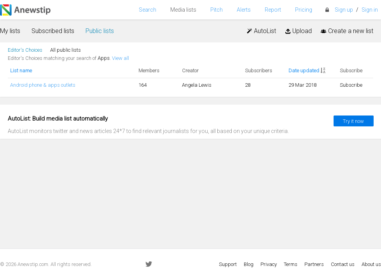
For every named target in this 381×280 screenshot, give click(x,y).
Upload (298, 31)
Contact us (343, 264)
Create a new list (346, 31)
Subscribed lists (52, 31)
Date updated (303, 71)
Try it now (353, 121)
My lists (10, 31)
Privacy (268, 264)
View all (120, 58)
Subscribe (351, 85)
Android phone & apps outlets (42, 85)
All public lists (65, 50)
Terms (290, 264)
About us (371, 264)
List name (21, 71)
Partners (314, 264)
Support (228, 264)
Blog (248, 264)
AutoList (261, 31)
